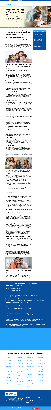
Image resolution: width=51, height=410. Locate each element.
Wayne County (40, 377)
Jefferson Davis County (19, 373)
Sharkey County (41, 355)
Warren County (40, 374)
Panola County (29, 374)
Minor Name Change (25, 3)
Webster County (41, 379)
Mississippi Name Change (16, 407)
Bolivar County (8, 363)
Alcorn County (8, 357)
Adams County (8, 355)
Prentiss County (30, 382)
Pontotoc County (30, 380)
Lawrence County (20, 383)
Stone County (40, 360)
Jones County (19, 375)
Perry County (29, 377)
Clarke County (8, 372)
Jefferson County (20, 371)
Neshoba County (30, 368)
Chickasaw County (9, 368)
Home (13, 3)
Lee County (19, 386)
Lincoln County (30, 357)
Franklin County (8, 383)
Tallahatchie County (41, 363)
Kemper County (19, 377)
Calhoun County (9, 365)
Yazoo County (40, 385)
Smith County (40, 358)
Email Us (39, 397)
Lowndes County (30, 358)
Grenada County (19, 355)
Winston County (41, 382)
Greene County (8, 386)
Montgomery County (30, 366)
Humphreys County (20, 363)
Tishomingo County (41, 368)
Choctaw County (9, 369)
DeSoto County (8, 380)
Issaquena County (20, 365)
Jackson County (19, 368)
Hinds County (19, 360)
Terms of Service (30, 400)
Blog (28, 402)
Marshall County (30, 363)
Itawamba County (20, 366)
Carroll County (8, 366)
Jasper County (19, 369)
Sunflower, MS (40, 399)
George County (8, 385)
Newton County (30, 369)
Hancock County (19, 357)
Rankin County (29, 385)
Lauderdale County (20, 381)
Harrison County (19, 358)
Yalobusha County (41, 383)
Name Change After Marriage (40, 3)
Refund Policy (30, 397)
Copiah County (8, 377)
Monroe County (30, 365)
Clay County (8, 374)
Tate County (40, 365)
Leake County (19, 384)
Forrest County (8, 382)
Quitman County (30, 383)
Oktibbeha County (30, 372)
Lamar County (19, 380)
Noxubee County (30, 371)
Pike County (29, 379)
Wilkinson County (41, 380)
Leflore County (29, 355)
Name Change (10, 27)
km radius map (38, 339)
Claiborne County (9, 371)
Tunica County (40, 369)
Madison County (30, 360)
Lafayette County (20, 378)
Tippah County (40, 366)
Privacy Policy (30, 399)
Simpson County (41, 357)
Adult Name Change (32, 3)
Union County (40, 371)
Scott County (29, 386)
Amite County (8, 358)
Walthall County (41, 372)
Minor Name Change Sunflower (18, 27)
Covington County (9, 379)
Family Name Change (18, 3)
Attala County (8, 360)
